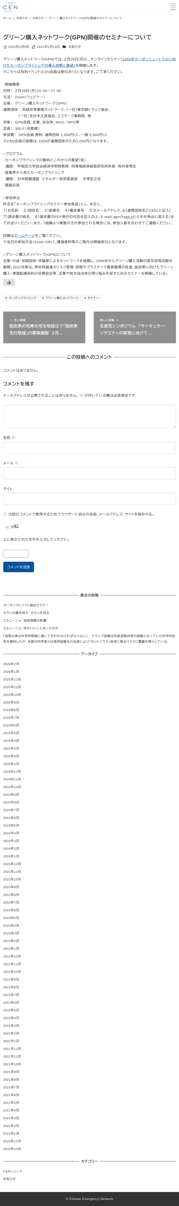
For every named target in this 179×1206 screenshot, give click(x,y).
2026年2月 (11, 664)
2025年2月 (11, 756)
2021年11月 (12, 1056)
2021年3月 (11, 1118)
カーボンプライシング (22, 298)
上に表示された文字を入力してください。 (36, 539)
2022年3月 (11, 1025)
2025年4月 (11, 741)
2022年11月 (12, 964)
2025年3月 (11, 748)
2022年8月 (11, 987)
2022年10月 (12, 972)
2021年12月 (12, 1049)
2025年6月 (11, 725)
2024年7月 (11, 810)
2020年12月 (12, 1141)
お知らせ (75, 47)
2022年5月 (11, 1010)
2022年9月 (11, 979)
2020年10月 (12, 1149)
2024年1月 (11, 856)
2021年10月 (12, 1064)
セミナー (93, 298)
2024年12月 (12, 771)
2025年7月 (11, 717)
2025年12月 (12, 679)
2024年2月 (11, 848)
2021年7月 (11, 1087)
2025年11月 (12, 687)
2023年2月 (11, 941)
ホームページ (24, 236)
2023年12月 (12, 864)
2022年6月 (11, 1002)
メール (11, 463)
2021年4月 (11, 1110)
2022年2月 (11, 1033)
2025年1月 (11, 764)
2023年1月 (11, 948)
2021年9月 (11, 1072)
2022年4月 (11, 1018)
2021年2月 (11, 1126)
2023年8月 (11, 895)
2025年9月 (11, 702)
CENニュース (12, 1171)
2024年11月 (12, 779)
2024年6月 (11, 818)
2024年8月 (11, 802)
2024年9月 (11, 794)
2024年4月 (11, 833)
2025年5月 (11, 733)
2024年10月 (12, 787)
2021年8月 (11, 1079)
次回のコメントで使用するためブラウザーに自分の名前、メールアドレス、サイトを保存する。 (81, 514)
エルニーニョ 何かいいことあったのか (31, 628)
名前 (9, 438)
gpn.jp (129, 217)
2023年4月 (11, 925)
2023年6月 (11, 910)
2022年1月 (11, 1041)
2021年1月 (11, 1133)
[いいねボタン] (9, 282)
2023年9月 (11, 887)
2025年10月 (12, 695)
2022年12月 (12, 956)
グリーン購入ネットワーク (62, 298)
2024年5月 (11, 825)
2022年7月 (11, 995)
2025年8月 (11, 710)
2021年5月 (11, 1102)
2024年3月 (11, 841)
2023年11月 (12, 871)
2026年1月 (11, 671)
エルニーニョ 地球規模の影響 (25, 620)
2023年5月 (11, 918)
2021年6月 (11, 1095)
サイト (8, 489)
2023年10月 (12, 879)
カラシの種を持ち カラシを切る (26, 613)
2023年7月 (11, 902)
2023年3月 (11, 933)
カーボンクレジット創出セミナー (26, 605)
